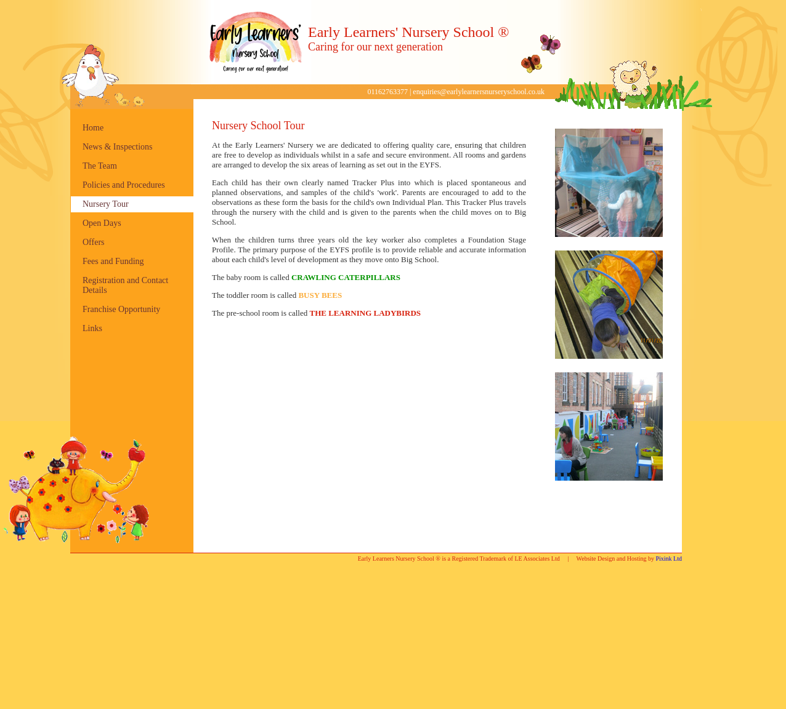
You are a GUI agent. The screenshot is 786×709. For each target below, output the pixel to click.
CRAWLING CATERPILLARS (345, 277)
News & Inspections (118, 146)
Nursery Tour (106, 204)
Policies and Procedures (124, 185)
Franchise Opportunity (121, 309)
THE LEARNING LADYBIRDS (365, 313)
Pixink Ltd (668, 558)
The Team (100, 165)
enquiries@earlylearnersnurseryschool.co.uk (479, 91)
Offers (94, 242)
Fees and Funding (113, 261)
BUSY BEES (320, 295)
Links (92, 328)
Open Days (102, 223)
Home (93, 127)
